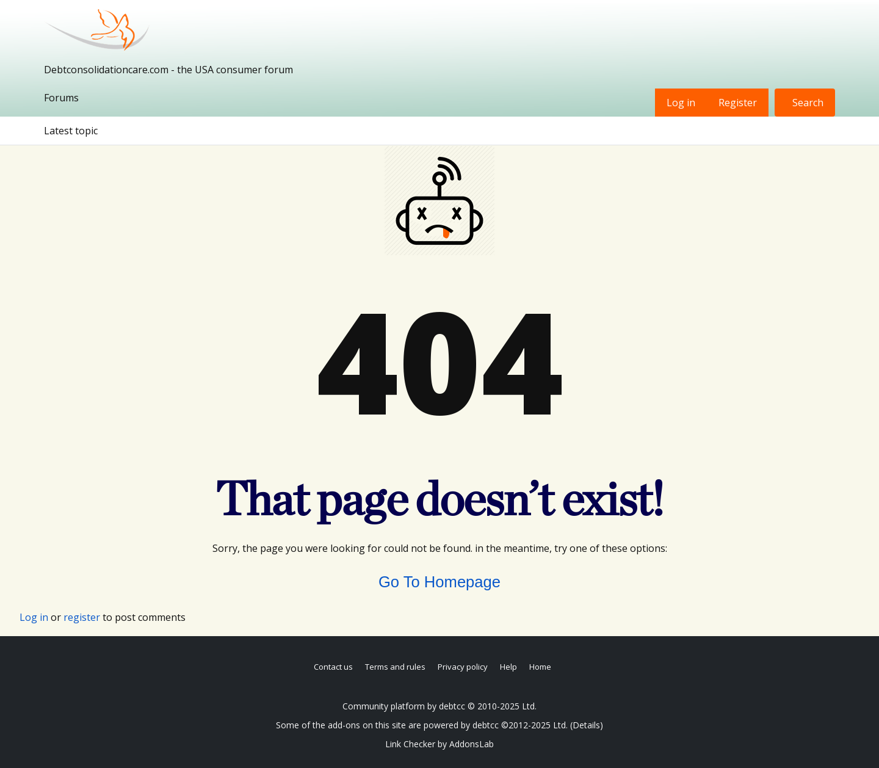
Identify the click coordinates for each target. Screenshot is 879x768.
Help (508, 666)
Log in (681, 102)
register (81, 617)
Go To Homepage (439, 581)
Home (540, 666)
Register (737, 102)
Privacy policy (463, 666)
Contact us (333, 666)
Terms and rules (395, 666)
